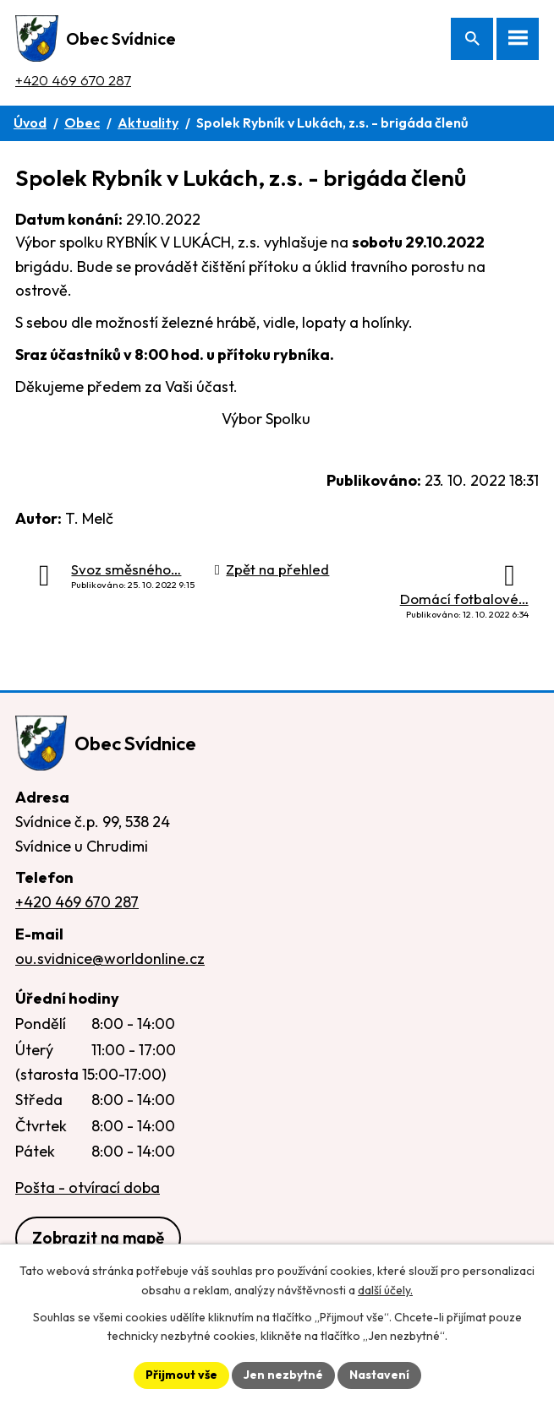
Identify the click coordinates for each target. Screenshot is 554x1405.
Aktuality (148, 122)
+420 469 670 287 (73, 80)
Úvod (30, 122)
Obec (82, 122)
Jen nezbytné (283, 1374)
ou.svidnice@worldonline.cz (110, 958)
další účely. (385, 1290)
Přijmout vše (181, 1374)
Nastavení (379, 1374)
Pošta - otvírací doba (87, 1187)
